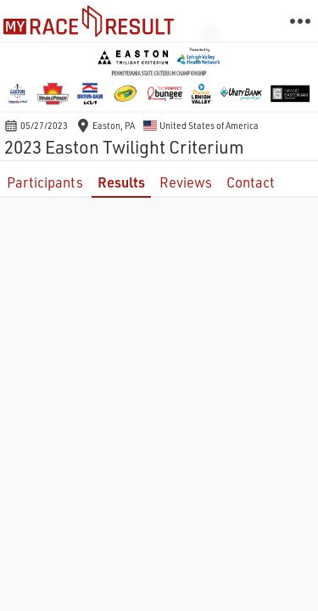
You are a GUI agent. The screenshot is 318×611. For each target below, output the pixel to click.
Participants (45, 182)
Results (121, 182)
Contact (250, 182)
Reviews (185, 182)
